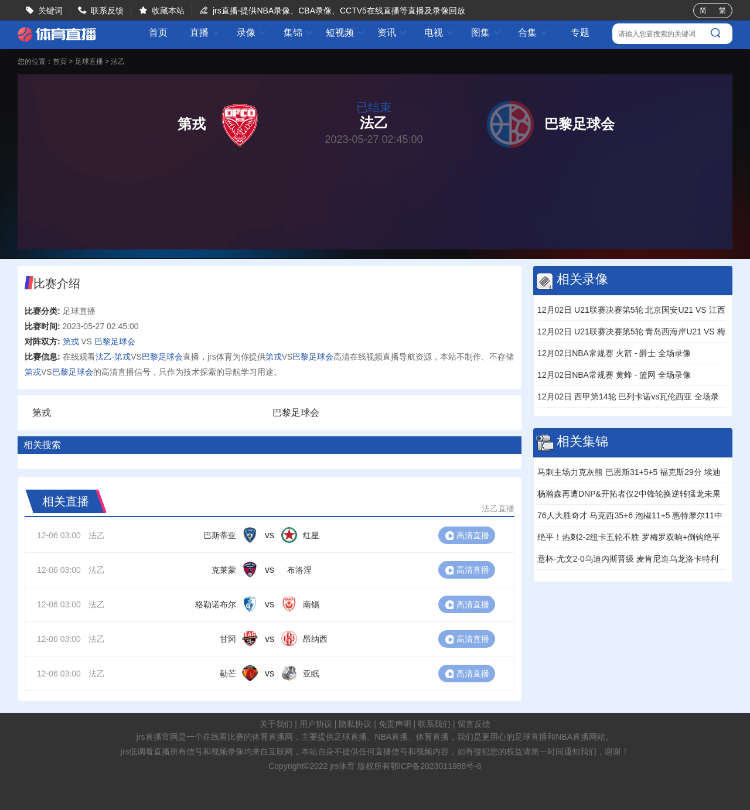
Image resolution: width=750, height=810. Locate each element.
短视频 (346, 32)
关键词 (50, 10)
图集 (486, 32)
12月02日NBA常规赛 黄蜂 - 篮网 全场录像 (614, 375)
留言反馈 (474, 724)
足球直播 (89, 61)
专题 (580, 32)
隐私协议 (355, 724)
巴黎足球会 (114, 341)
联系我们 (434, 724)
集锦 (299, 32)
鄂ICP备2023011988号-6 (436, 766)
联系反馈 (107, 10)
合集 (533, 32)
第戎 (71, 341)
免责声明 (395, 724)
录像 (252, 32)
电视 (439, 32)
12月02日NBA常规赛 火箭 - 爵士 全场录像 (614, 353)
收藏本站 (168, 10)
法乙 (118, 61)
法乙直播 (498, 508)
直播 (205, 32)
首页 (158, 32)
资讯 (392, 32)
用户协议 (315, 724)
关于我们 (276, 724)
